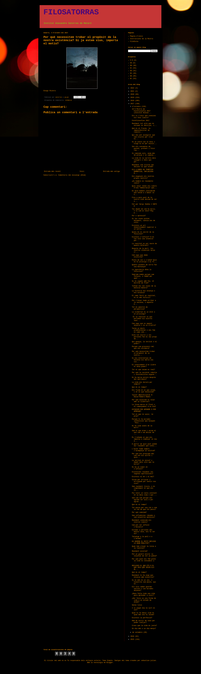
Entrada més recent (52, 171)
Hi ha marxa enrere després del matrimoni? (144, 378)
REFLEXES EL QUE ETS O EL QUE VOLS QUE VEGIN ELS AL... (143, 567)
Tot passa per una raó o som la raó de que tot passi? (144, 508)
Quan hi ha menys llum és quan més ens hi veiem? (143, 614)
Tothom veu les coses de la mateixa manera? (144, 287)
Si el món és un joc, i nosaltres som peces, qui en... (144, 582)
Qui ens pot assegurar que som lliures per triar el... (143, 137)
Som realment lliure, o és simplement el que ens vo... (143, 488)
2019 (132, 97)
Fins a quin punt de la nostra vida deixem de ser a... (144, 199)
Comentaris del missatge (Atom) (72, 175)
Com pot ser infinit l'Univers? (140, 526)
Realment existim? (140, 551)
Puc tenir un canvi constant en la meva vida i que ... (144, 494)
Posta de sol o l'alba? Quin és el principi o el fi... (144, 261)
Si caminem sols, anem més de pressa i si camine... (144, 154)
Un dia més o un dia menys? (144, 628)
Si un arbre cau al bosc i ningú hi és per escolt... (144, 143)
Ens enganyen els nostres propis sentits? (143, 177)
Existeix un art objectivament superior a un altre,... (144, 227)
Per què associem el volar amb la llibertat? (143, 401)
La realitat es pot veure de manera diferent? (144, 244)
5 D (131, 60)
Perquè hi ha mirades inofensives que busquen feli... (143, 421)
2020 (132, 94)
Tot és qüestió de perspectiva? (140, 308)
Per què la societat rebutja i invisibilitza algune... (144, 373)
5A (131, 63)
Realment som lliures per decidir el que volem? (143, 166)
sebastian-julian (148, 660)
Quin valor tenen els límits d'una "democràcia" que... (144, 187)
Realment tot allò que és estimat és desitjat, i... (144, 124)
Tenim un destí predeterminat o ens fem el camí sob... (143, 330)
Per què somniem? (139, 512)
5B (131, 65)
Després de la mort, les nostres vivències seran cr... (143, 250)
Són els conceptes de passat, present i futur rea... (143, 148)
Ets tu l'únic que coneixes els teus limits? (144, 116)
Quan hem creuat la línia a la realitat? (144, 547)
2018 (132, 101)
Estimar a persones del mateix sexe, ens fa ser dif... (143, 532)
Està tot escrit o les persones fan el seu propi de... (144, 337)
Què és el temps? (139, 505)
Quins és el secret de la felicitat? (143, 233)
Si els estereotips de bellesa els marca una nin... (142, 360)
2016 (132, 636)
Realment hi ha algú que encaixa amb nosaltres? (143, 576)
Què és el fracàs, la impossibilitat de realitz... (141, 130)
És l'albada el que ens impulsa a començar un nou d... (144, 439)
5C (131, 68)
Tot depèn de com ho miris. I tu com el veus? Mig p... (144, 211)
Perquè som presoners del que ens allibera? (143, 347)
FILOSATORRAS (71, 12)
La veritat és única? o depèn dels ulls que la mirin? (143, 462)
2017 (132, 104)
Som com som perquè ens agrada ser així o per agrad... (142, 500)
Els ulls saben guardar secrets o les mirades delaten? (142, 588)
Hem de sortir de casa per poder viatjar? (143, 621)
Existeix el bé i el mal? (143, 477)
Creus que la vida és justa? (144, 625)
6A (131, 76)
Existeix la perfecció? (142, 618)
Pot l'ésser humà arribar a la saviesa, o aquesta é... (144, 302)
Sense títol (137, 605)
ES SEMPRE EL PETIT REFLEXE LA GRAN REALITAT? (144, 542)
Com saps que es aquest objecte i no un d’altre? (144, 324)
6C (131, 79)
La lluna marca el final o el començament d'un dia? (144, 405)
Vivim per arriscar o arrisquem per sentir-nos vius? (144, 481)
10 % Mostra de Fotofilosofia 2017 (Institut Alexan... (141, 111)
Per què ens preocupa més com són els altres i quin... (143, 455)
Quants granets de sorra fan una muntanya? (144, 265)
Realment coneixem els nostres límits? (141, 521)
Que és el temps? (139, 387)
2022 (132, 88)
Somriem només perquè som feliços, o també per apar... (143, 276)
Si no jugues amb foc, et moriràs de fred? (143, 282)
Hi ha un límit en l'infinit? (140, 468)
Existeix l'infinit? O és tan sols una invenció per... (143, 239)
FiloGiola (134, 41)
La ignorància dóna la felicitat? (141, 270)
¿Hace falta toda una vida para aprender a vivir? (143, 594)
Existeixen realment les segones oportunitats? (142, 473)
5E (131, 73)
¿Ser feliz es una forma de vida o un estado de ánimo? (144, 600)
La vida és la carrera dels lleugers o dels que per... (144, 160)
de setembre (137, 632)
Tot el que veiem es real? (143, 370)
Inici (82, 171)
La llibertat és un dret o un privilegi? (143, 313)
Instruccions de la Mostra (141, 39)
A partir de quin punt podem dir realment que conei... (144, 445)
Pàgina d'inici (136, 36)
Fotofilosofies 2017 (140, 121)
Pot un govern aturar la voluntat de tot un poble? (144, 555)
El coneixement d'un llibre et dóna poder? (144, 365)
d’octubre (137, 106)
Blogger (110, 663)
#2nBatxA (68, 100)
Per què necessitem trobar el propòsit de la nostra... (143, 353)
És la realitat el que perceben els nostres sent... (142, 319)
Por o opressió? (139, 216)
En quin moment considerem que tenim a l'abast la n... (143, 193)
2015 (132, 639)
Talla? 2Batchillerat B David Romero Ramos (142, 396)
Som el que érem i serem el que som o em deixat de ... (144, 432)
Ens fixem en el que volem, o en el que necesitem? (144, 391)
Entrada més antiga (111, 171)
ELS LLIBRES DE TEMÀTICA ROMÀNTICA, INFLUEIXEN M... (142, 171)
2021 (132, 91)
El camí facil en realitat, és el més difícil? (144, 296)
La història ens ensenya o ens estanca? (143, 292)
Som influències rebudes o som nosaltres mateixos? (143, 516)
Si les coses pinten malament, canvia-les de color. (143, 220)
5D (131, 71)
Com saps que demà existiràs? (140, 256)
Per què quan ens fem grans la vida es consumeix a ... (144, 561)
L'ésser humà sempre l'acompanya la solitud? (143, 450)
